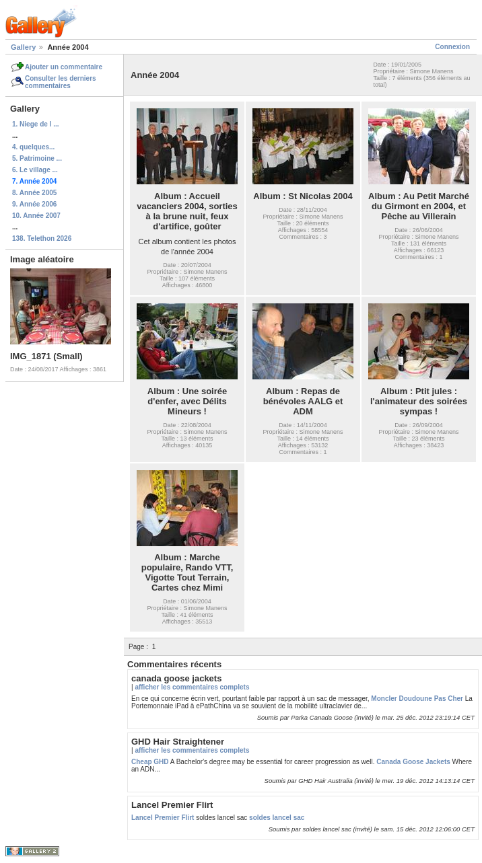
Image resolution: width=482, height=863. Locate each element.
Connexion (452, 46)
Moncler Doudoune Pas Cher (417, 698)
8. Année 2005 (34, 192)
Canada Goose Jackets (413, 761)
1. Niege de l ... (35, 124)
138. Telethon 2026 (41, 238)
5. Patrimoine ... (37, 158)
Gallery (23, 47)
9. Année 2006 (34, 204)
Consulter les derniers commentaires (60, 82)
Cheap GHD (150, 761)
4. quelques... (33, 147)
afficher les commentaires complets (192, 687)
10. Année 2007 (36, 215)
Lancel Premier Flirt (162, 817)
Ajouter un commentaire (63, 67)
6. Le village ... (35, 170)
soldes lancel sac (276, 817)
